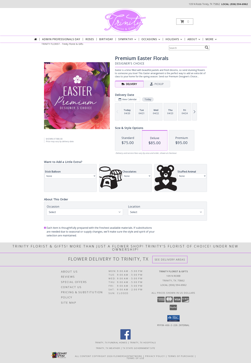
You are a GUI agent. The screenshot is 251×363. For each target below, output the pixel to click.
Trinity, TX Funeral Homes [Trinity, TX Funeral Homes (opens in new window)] (111, 342)
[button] (184, 21)
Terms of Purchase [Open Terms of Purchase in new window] (181, 356)
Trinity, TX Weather (108, 348)
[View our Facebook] (125, 338)
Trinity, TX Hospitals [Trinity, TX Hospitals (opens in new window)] (143, 342)
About (194, 39)
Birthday (106, 39)
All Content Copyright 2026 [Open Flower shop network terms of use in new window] (94, 356)
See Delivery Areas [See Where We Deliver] (170, 259)
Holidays (174, 39)
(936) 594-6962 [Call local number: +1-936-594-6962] (239, 4)
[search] (206, 47)
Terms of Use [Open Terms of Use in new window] (135, 358)
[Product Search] (186, 48)
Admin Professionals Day (61, 39)
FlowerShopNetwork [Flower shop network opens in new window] (127, 356)
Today (148, 99)
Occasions (151, 39)
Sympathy (127, 39)
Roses (89, 39)
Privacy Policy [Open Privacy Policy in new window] (155, 356)
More (211, 39)
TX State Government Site (139, 348)
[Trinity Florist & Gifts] (125, 20)
